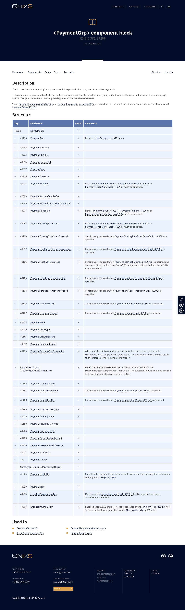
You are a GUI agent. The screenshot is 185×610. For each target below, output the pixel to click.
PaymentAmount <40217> (105, 183)
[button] (23, 72)
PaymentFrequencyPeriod (43, 313)
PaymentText (37, 486)
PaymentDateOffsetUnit (42, 399)
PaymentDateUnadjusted (43, 343)
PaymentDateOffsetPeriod (44, 390)
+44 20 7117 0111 (21, 572)
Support (57, 589)
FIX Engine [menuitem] (101, 577)
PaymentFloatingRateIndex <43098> (104, 186)
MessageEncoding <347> (139, 510)
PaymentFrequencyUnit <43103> (36, 103)
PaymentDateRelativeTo (42, 383)
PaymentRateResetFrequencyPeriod (49, 290)
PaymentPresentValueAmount (46, 438)
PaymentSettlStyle (40, 452)
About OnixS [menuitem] (129, 571)
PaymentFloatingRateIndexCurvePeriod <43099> (139, 236)
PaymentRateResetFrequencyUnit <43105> (136, 290)
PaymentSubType (39, 147)
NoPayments (37, 130)
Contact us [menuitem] (129, 577)
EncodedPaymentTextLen (43, 494)
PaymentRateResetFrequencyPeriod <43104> (138, 278)
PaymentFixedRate (40, 210)
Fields (48, 72)
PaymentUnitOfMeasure (42, 336)
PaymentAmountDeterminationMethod (50, 203)
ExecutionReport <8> (27, 528)
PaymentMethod (39, 459)
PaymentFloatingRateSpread (45, 261)
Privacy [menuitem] (155, 571)
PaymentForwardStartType (44, 423)
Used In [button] (169, 72)
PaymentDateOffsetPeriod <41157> (133, 399)
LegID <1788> (108, 477)
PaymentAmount (39, 183)
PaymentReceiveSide (41, 162)
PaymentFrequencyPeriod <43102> (76, 103)
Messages (17, 72)
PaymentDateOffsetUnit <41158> (131, 390)
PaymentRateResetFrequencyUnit (47, 278)
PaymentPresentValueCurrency (46, 445)
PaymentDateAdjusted (42, 416)
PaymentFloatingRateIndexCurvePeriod (50, 248)
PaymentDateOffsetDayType (45, 409)
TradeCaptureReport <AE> (30, 533)
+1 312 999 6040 (21, 581)
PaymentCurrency (39, 176)
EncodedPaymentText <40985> (116, 494)
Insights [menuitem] (128, 574)
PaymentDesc (37, 169)
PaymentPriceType (40, 329)
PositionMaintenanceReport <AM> (88, 528)
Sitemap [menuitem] (155, 574)
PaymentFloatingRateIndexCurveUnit (49, 236)
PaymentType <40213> (24, 107)
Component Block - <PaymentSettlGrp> (41, 466)
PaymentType (37, 138)
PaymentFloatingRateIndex (44, 223)
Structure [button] (156, 72)
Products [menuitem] (101, 571)
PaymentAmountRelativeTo (44, 196)
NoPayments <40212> (108, 138)
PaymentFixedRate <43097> (134, 183)
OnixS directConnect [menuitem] (106, 574)
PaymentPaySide (39, 154)
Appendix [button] (69, 72)
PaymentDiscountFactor (42, 431)
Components (34, 72)
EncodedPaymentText (41, 506)
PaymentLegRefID (39, 473)
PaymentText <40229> (153, 506)
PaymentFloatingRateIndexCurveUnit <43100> (138, 248)
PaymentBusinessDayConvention (47, 351)
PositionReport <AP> (81, 533)
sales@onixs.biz (61, 572)
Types (57, 72)
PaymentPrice (37, 322)
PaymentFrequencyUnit (42, 303)
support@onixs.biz (63, 581)
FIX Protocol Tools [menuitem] (105, 581)
